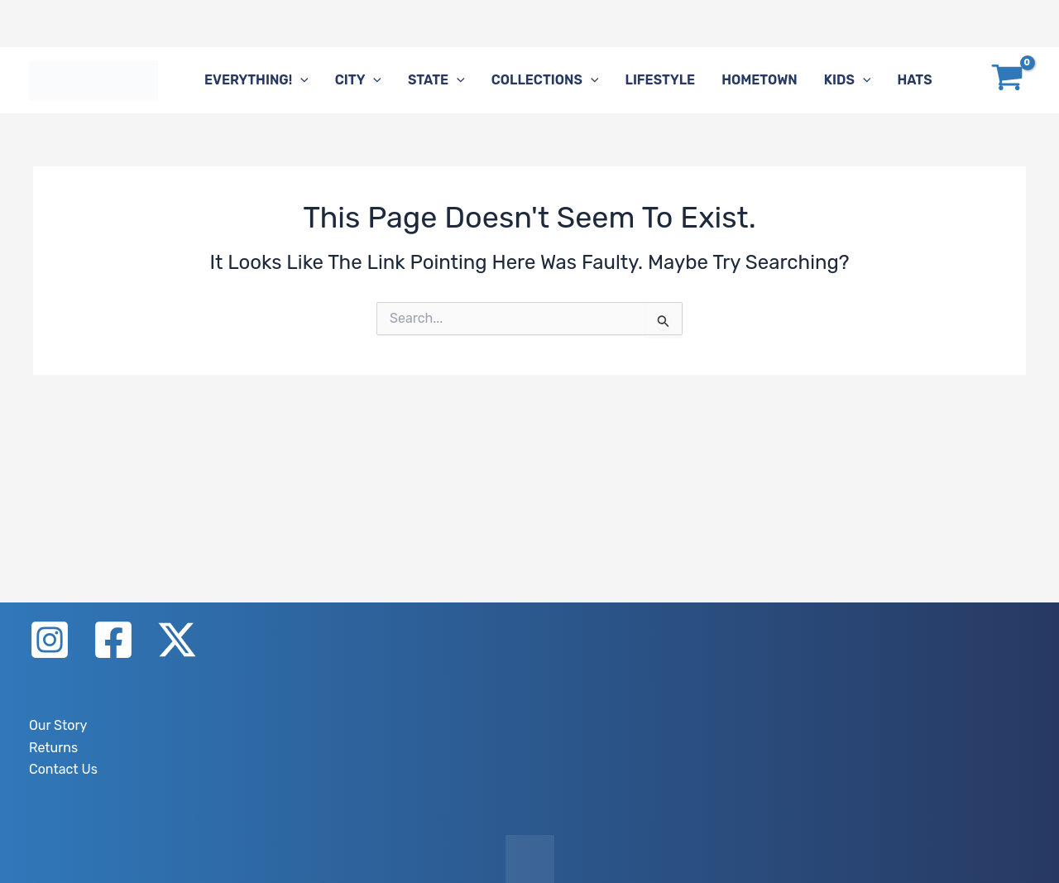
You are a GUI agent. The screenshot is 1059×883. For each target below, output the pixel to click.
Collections (545, 80)
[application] (300, 80)
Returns (53, 748)
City (358, 80)
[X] (177, 639)
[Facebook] (113, 639)
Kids (847, 80)
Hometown (759, 80)
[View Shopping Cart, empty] (1007, 80)
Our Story (58, 725)
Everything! (256, 80)
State (436, 80)
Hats (914, 80)
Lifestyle (660, 80)
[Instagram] (49, 639)
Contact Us (63, 769)
